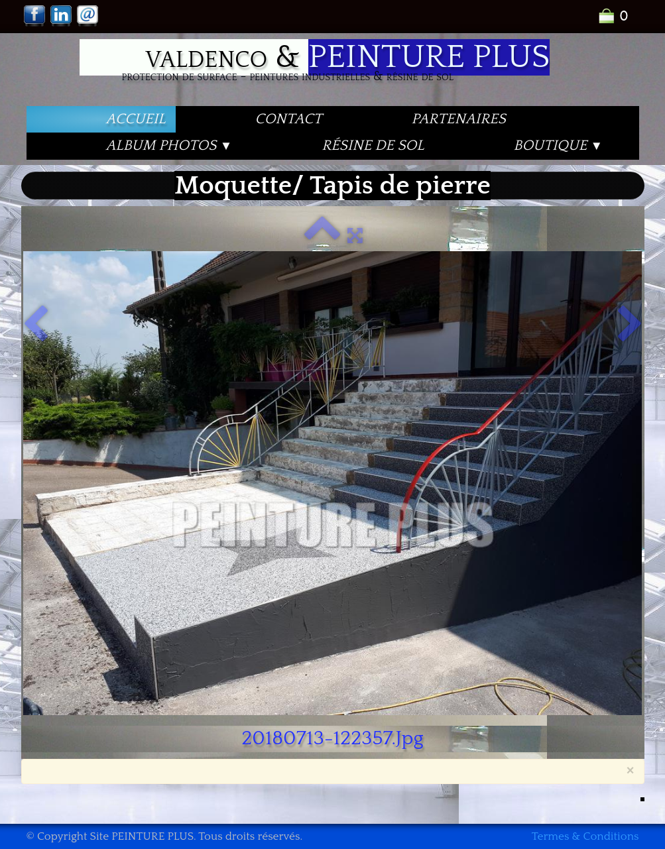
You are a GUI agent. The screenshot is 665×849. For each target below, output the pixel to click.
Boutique (558, 145)
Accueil (136, 119)
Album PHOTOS (169, 145)
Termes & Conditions (585, 836)
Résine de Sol (373, 145)
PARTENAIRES (458, 119)
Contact (288, 119)
